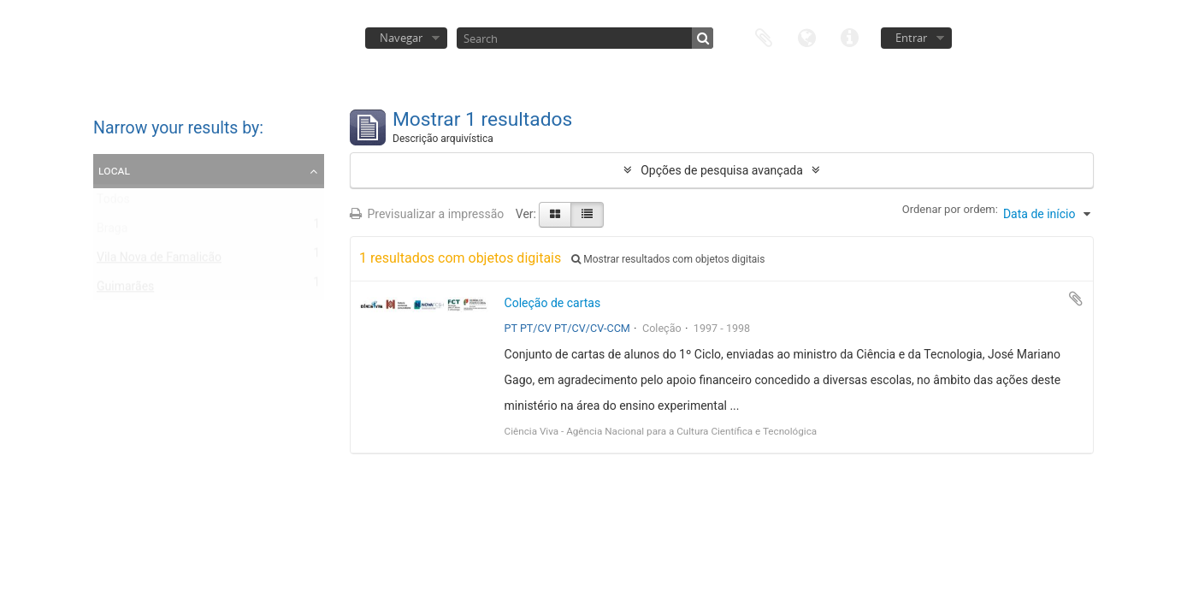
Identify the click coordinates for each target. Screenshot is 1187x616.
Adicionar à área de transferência (1075, 298)
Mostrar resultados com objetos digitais (668, 259)
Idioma (806, 36)
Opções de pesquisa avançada (722, 170)
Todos (113, 203)
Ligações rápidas (849, 36)
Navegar (401, 37)
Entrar (911, 37)
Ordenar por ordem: (950, 209)
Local (114, 170)
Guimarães (125, 290)
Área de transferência (763, 36)
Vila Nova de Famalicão (159, 261)
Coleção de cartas (553, 303)
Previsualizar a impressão (427, 214)
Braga (112, 232)
